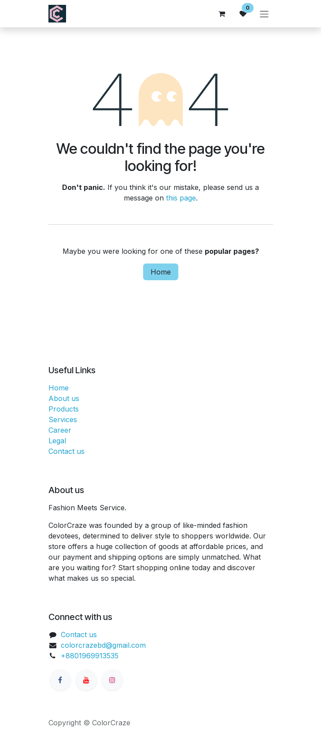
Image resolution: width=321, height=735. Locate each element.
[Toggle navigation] (264, 13)
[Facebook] (60, 679)
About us (63, 398)
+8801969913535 (89, 655)
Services (62, 419)
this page (181, 197)
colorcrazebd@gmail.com (103, 645)
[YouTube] (86, 679)
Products (63, 409)
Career (59, 430)
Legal (57, 440)
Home (161, 271)
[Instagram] (112, 679)
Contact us (66, 451)
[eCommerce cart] (222, 13)
